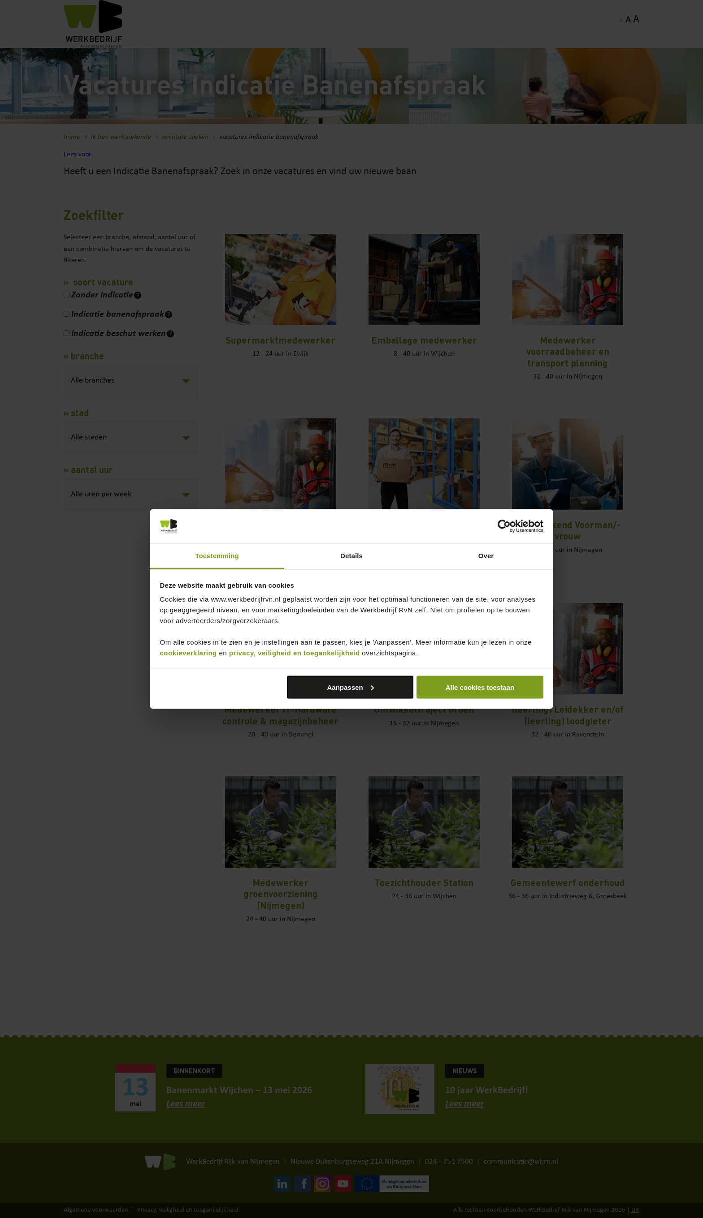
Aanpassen (350, 687)
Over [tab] (486, 556)
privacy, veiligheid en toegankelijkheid (294, 653)
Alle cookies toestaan (480, 687)
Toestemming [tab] (217, 556)
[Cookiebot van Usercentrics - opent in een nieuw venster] (504, 526)
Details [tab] (351, 556)
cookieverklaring (188, 653)
